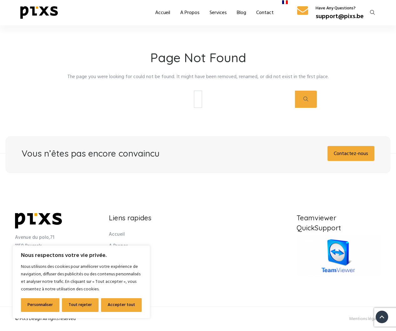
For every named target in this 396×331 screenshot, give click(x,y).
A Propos (190, 13)
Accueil (162, 13)
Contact (265, 13)
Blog (241, 13)
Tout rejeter (80, 304)
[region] (81, 281)
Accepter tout (121, 304)
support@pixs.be (339, 17)
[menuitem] (285, 2)
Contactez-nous (351, 154)
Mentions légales (365, 319)
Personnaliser (40, 304)
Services (218, 13)
